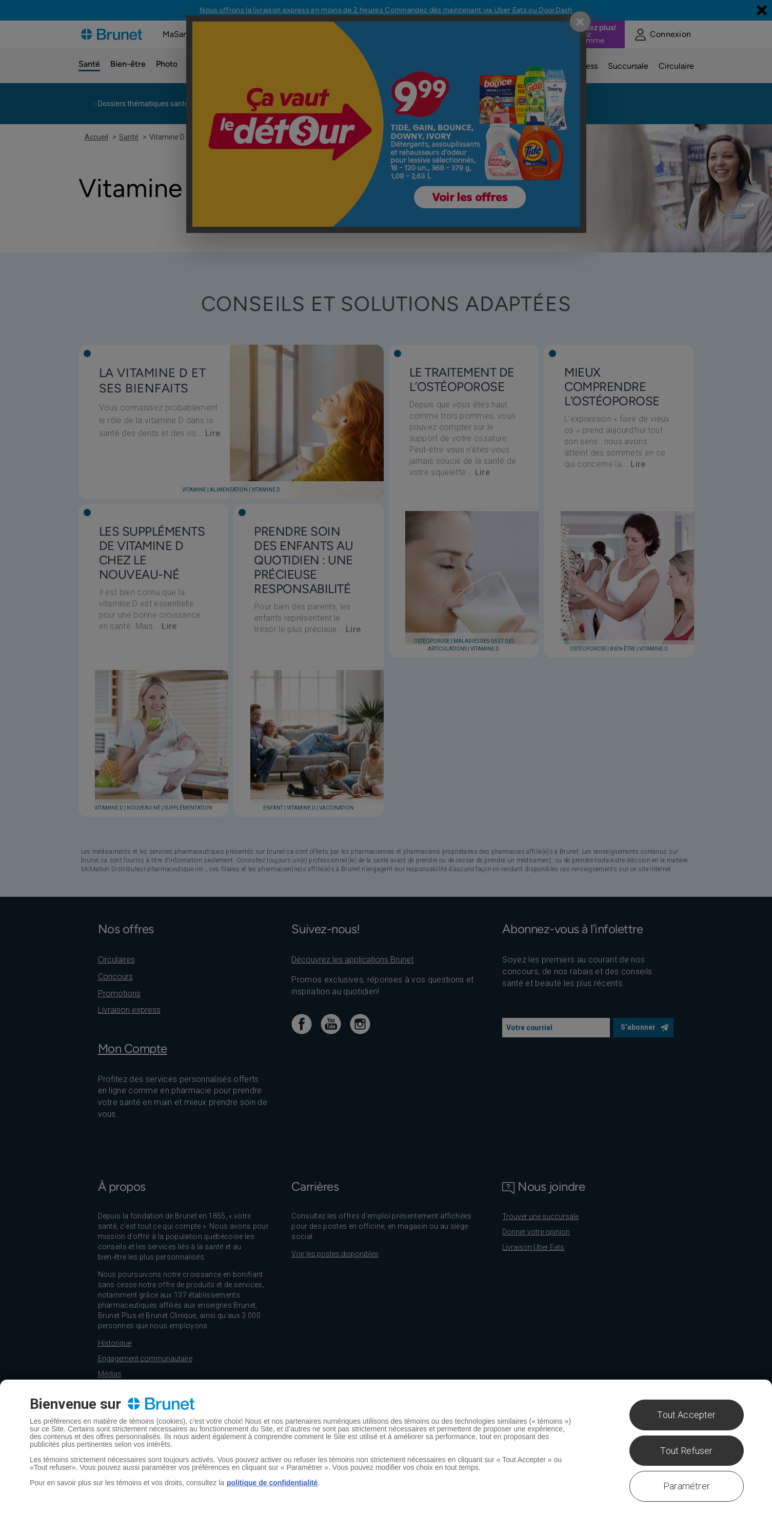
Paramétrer (686, 1486)
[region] (386, 1447)
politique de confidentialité (272, 1483)
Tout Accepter (686, 1414)
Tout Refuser (686, 1450)
